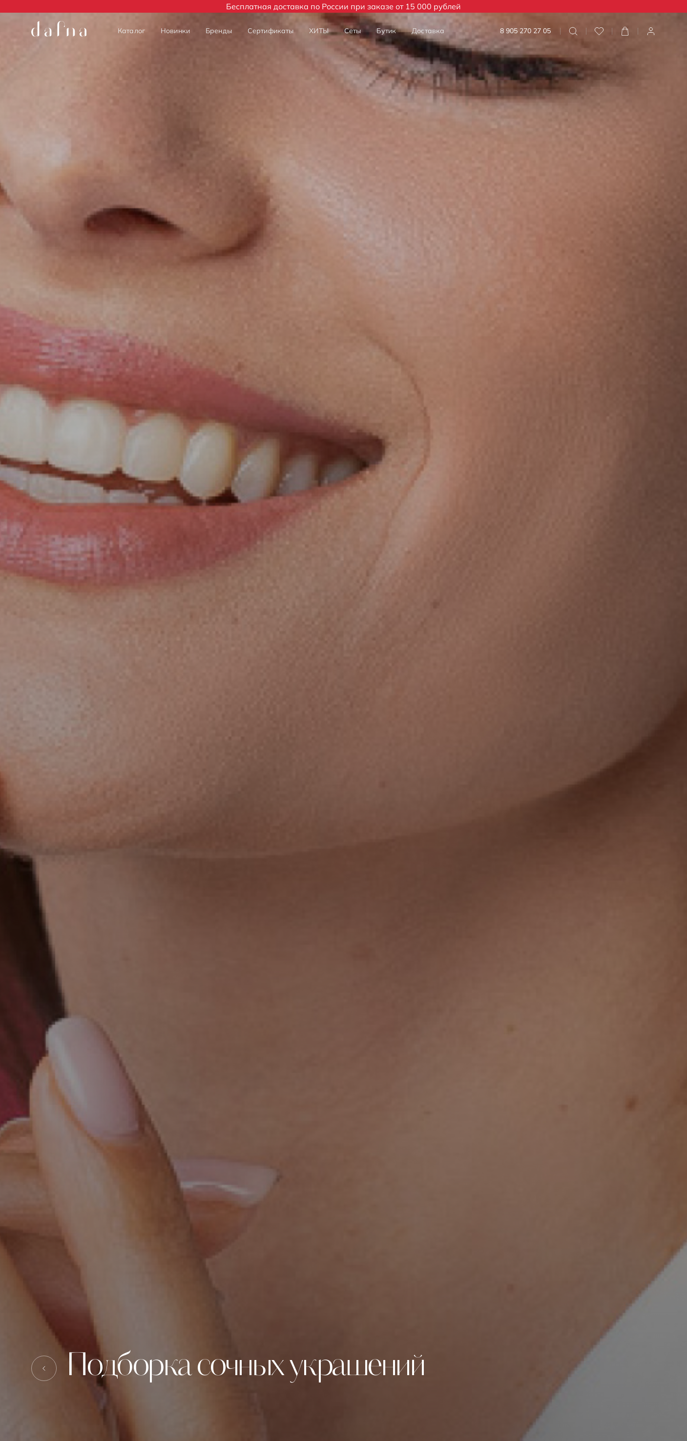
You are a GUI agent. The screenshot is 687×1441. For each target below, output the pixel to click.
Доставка (428, 31)
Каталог (131, 31)
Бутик (386, 31)
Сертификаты (271, 31)
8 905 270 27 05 (525, 31)
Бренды (219, 31)
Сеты (352, 31)
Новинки (175, 31)
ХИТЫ (319, 31)
